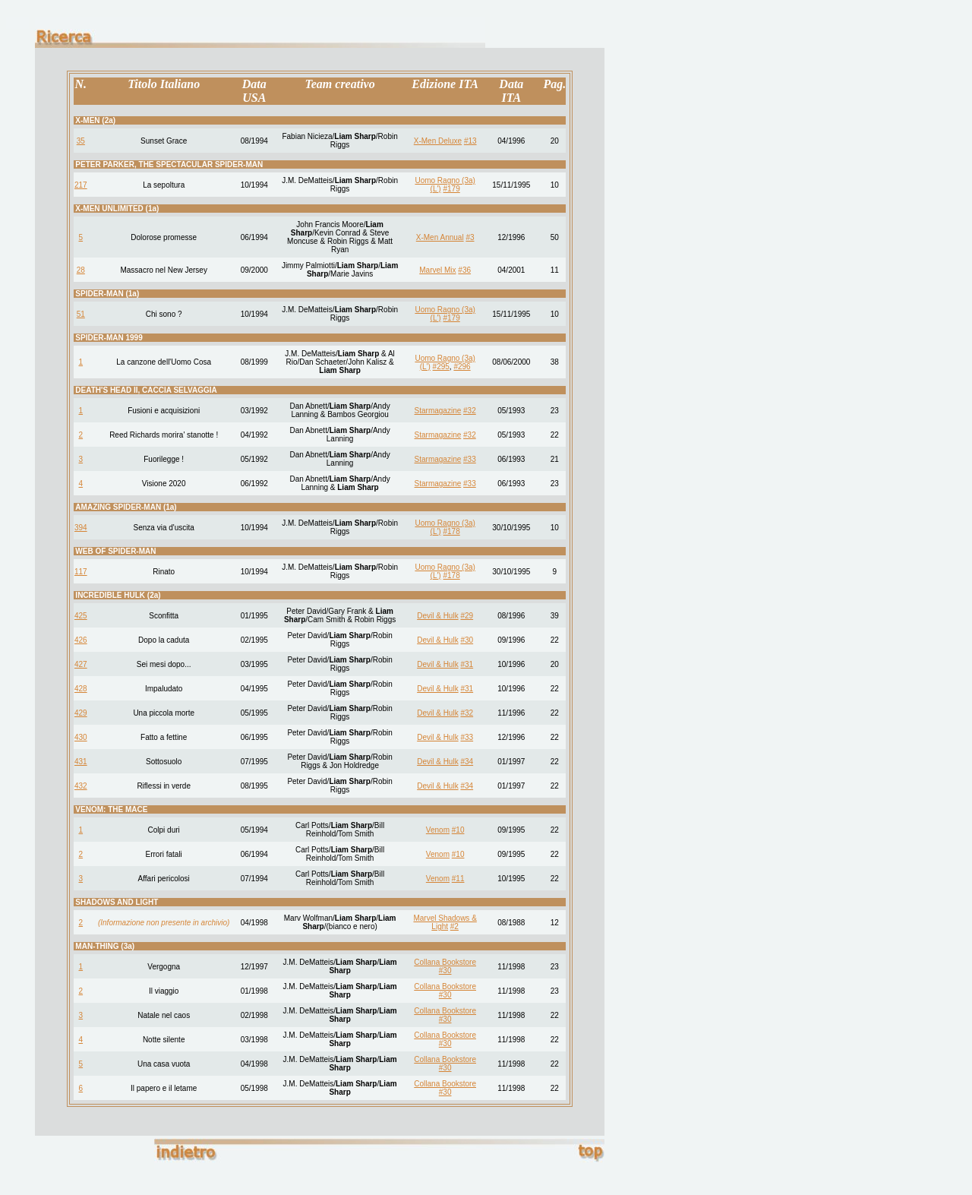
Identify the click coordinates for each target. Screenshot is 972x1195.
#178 (451, 531)
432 (80, 786)
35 (81, 141)
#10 (458, 830)
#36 (464, 270)
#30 (466, 640)
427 (80, 664)
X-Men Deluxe (438, 141)
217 (80, 185)
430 (80, 737)
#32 (469, 410)
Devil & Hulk (437, 616)
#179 (451, 189)
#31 (466, 664)
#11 (458, 878)
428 (80, 688)
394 (80, 527)
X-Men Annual (440, 237)
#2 (454, 926)
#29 (466, 616)
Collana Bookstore (445, 962)
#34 (466, 761)
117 (80, 571)
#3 (469, 237)
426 (80, 640)
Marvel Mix (437, 270)
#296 (461, 366)
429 (80, 713)
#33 (469, 459)
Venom (438, 830)
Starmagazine (438, 410)
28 (81, 270)
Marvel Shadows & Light (444, 922)
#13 (470, 141)
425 (80, 616)
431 (80, 761)
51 (81, 314)
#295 (441, 366)
